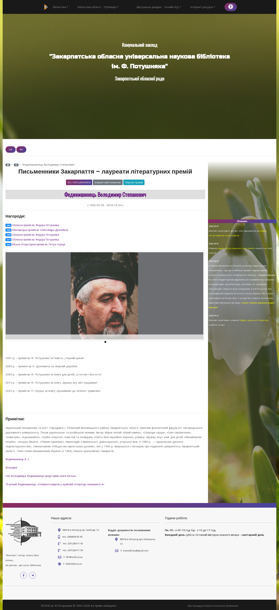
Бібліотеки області (82, 7)
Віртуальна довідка (162, 7)
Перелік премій (134, 182)
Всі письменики (79, 182)
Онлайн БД (185, 7)
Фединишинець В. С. (20, 458)
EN (21, 149)
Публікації (104, 7)
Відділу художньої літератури (254, 320)
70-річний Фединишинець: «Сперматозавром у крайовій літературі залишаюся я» (59, 482)
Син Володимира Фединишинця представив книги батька (44, 474)
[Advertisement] (242, 192)
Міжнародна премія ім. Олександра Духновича (42, 229)
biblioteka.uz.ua (74, 562)
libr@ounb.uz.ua (74, 555)
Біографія (12, 466)
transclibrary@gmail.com (135, 548)
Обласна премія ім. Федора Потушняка (37, 225)
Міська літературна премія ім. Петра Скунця (40, 243)
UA (10, 149)
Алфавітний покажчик (107, 182)
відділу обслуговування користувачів (236, 248)
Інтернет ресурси (209, 7)
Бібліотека (60, 7)
